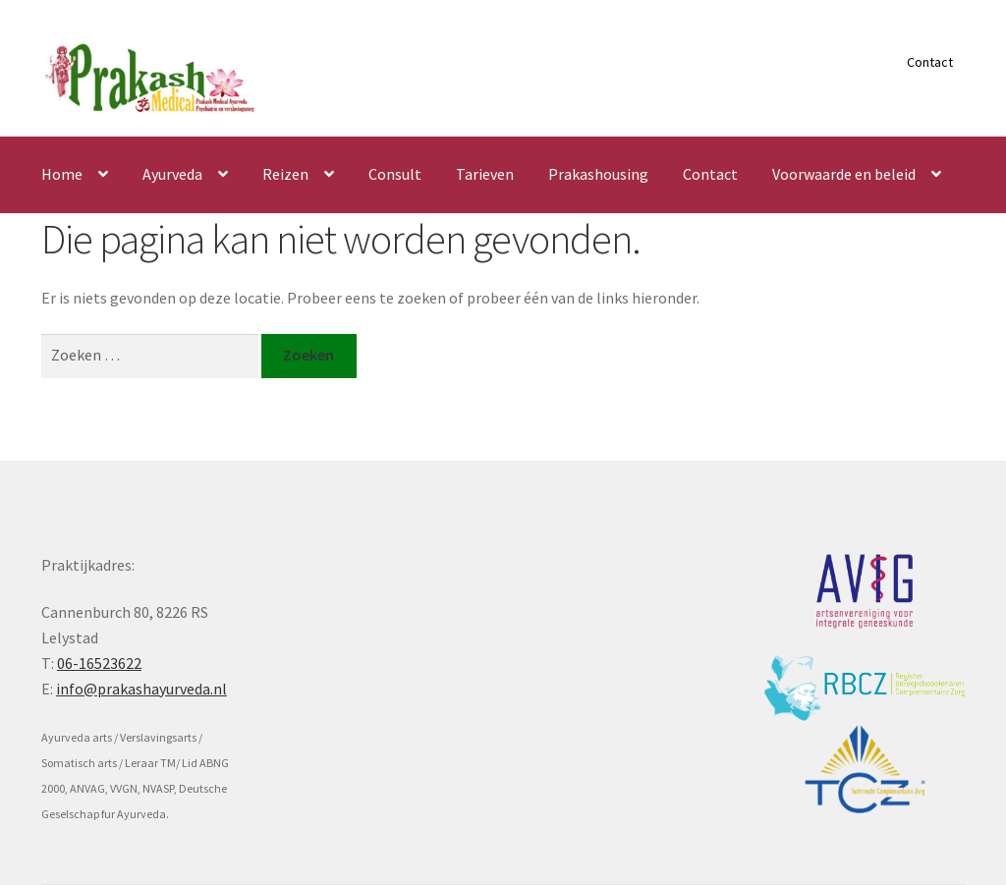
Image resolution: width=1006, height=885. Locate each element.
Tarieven (485, 174)
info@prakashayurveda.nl (141, 688)
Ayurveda (172, 174)
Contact (930, 62)
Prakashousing (598, 174)
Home (62, 174)
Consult (394, 174)
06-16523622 (99, 663)
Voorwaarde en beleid (844, 174)
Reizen (285, 174)
